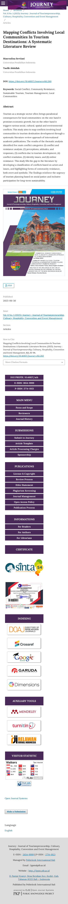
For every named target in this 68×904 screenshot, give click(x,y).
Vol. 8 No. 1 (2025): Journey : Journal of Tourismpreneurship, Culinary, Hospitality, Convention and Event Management (31, 15)
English (8, 830)
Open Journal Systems (16, 798)
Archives (17, 10)
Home (6, 10)
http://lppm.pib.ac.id (39, 870)
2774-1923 (50, 854)
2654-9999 (28, 854)
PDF (10, 285)
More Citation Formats (16, 362)
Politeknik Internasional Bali (40, 860)
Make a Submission (16, 811)
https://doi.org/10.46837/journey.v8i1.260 (30, 81)
